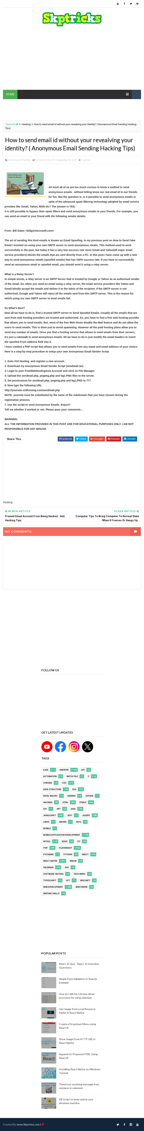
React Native (50, 861)
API (83, 770)
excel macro (50, 796)
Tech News (79, 874)
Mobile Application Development (61, 835)
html (65, 802)
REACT (85, 854)
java (73, 809)
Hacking (26, 124)
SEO (67, 867)
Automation (50, 776)
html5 (82, 802)
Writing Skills (51, 893)
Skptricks (12, 124)
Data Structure (52, 789)
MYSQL (46, 841)
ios (45, 809)
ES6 (74, 789)
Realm (73, 861)
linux (46, 822)
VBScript (85, 880)
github (89, 796)
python (67, 854)
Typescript (49, 880)
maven (62, 822)
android (64, 770)
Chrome (47, 783)
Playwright (65, 848)
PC (78, 841)
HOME (10, 94)
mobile (47, 828)
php (45, 848)
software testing (53, 874)
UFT (68, 880)
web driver (81, 887)
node (64, 841)
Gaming (71, 796)
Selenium (48, 867)
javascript (49, 815)
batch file (72, 776)
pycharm (48, 854)
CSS (64, 783)
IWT (58, 809)
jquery (86, 815)
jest (69, 815)
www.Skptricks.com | (29, 1124)
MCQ (78, 822)
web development (53, 887)
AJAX (45, 770)
